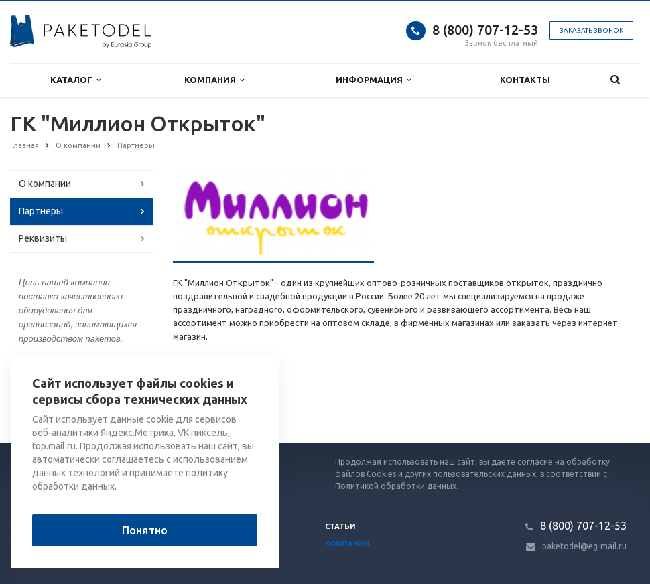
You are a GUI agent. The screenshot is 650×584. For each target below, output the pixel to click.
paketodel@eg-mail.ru (584, 546)
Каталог (75, 80)
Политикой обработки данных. (396, 486)
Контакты (525, 79)
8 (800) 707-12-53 (485, 30)
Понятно (145, 530)
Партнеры (41, 211)
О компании (45, 183)
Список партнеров (225, 399)
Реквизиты (43, 238)
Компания (214, 80)
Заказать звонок (591, 30)
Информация (373, 80)
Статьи (340, 526)
